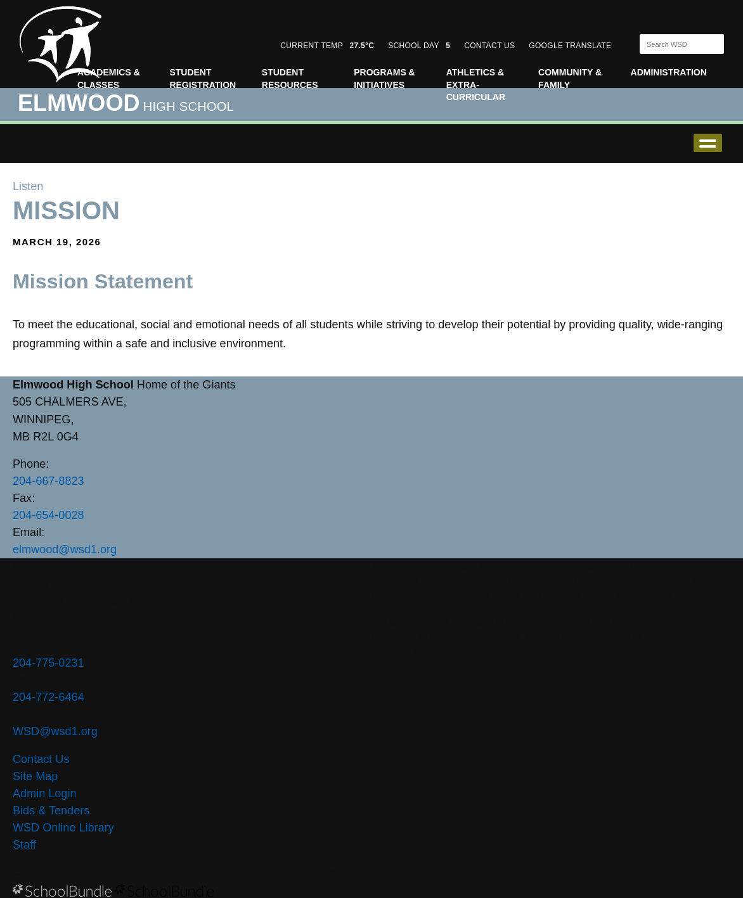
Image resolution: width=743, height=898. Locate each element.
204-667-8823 (48, 481)
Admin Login (45, 793)
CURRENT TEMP (327, 45)
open (708, 143)
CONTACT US (489, 45)
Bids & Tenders (51, 810)
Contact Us (41, 759)
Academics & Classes (108, 78)
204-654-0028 (48, 515)
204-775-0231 (48, 663)
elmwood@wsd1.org (65, 549)
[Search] (671, 44)
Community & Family (570, 78)
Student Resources (290, 78)
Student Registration (202, 78)
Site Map (35, 776)
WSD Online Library (63, 827)
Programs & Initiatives (384, 78)
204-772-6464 (48, 697)
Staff (24, 844)
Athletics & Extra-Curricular (475, 84)
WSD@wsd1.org (55, 731)
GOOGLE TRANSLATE (571, 45)
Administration (669, 72)
